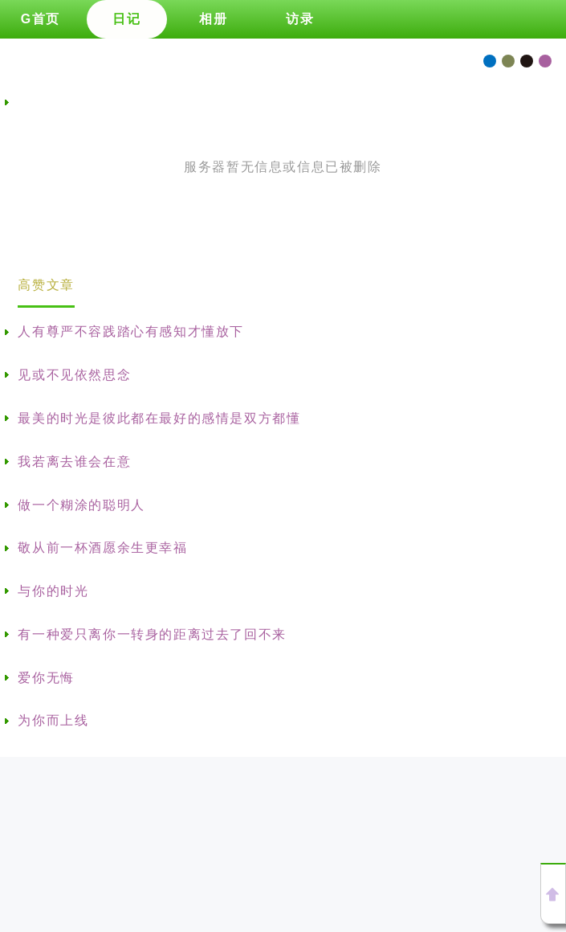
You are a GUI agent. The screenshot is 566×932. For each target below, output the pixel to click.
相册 (213, 19)
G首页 (40, 19)
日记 (126, 19)
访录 (300, 19)
